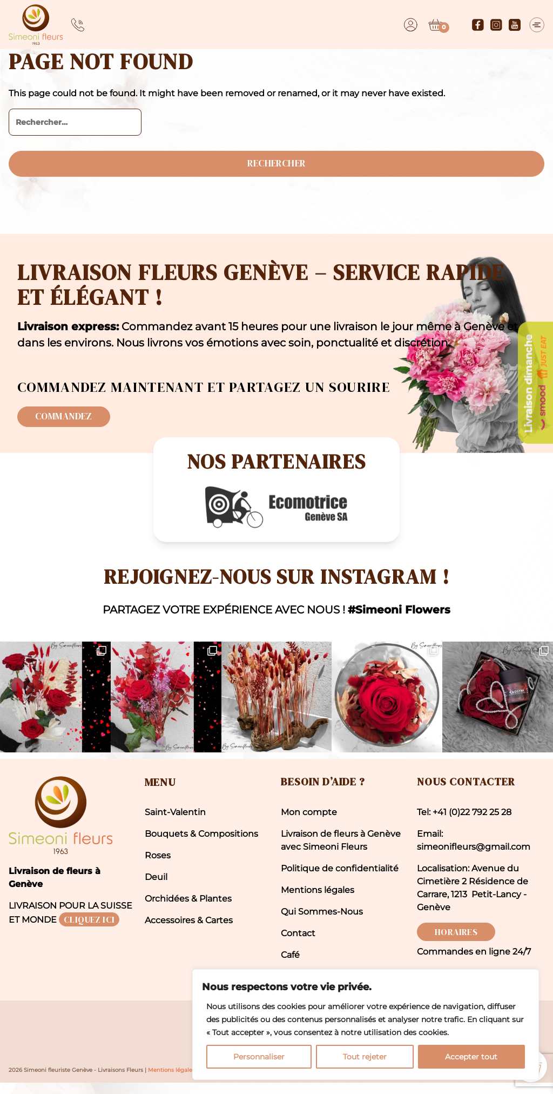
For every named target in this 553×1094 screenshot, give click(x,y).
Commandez (69, 422)
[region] (412, 1002)
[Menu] (536, 24)
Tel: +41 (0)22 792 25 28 (464, 822)
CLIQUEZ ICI (89, 930)
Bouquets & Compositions (201, 844)
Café (290, 965)
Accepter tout (482, 1049)
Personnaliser (342, 1049)
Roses (158, 865)
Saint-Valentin (175, 822)
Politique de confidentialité (340, 878)
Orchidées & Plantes (188, 909)
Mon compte (309, 822)
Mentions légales (317, 900)
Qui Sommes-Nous (322, 922)
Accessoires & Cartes (189, 930)
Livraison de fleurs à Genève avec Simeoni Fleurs (341, 850)
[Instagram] (493, 25)
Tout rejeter (412, 1049)
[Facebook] (475, 25)
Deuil (156, 887)
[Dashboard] (407, 25)
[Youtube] (511, 25)
